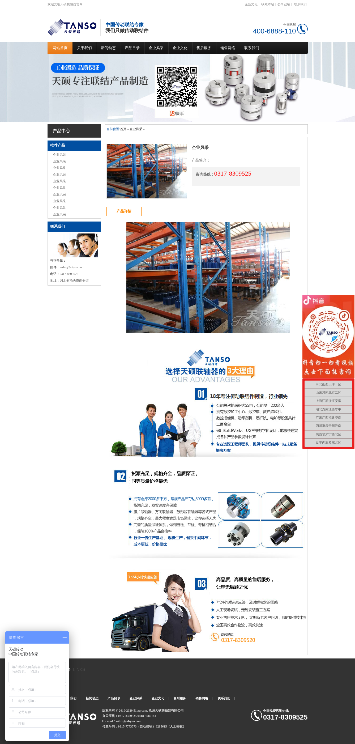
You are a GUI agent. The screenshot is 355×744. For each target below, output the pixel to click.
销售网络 (227, 48)
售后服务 (203, 48)
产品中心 (61, 131)
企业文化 (251, 4)
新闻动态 (108, 48)
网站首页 (60, 48)
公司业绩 (283, 4)
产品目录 (132, 48)
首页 (123, 129)
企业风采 (156, 48)
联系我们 (300, 4)
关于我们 (84, 48)
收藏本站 (267, 4)
